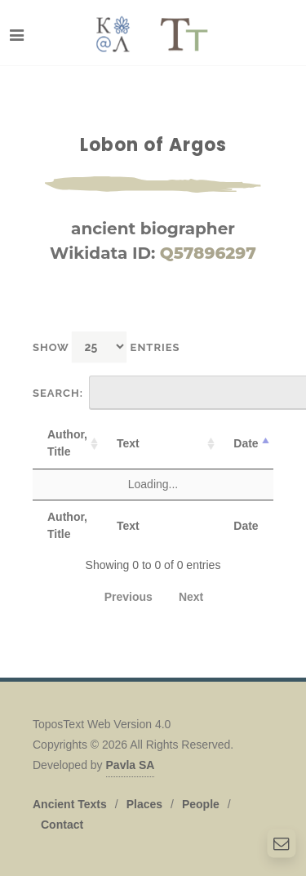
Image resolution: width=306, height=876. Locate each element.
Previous (128, 596)
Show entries (106, 346)
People (201, 804)
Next (191, 596)
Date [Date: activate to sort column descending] (245, 443)
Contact (62, 824)
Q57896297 (208, 253)
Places (144, 804)
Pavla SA (130, 765)
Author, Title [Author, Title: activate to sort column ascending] (67, 443)
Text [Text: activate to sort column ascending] (128, 443)
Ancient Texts (70, 804)
